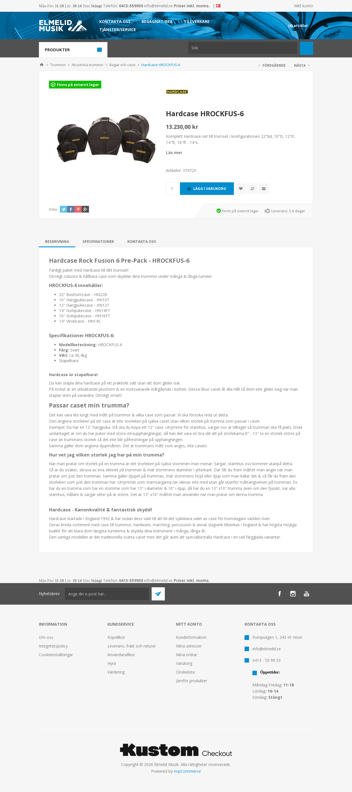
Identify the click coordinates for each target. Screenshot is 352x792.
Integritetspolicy (53, 646)
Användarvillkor (121, 654)
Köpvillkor (116, 637)
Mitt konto (303, 5)
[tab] (57, 241)
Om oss (46, 637)
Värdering (116, 672)
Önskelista (185, 672)
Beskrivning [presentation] (57, 241)
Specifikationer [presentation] (98, 241)
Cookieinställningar (56, 654)
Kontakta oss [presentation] (141, 241)
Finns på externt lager (78, 84)
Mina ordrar (186, 654)
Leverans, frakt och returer (131, 646)
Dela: (53, 209)
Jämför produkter (191, 680)
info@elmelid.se (158, 5)
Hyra (111, 663)
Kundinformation (191, 637)
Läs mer (174, 152)
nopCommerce (187, 771)
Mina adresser (189, 646)
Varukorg (184, 663)
